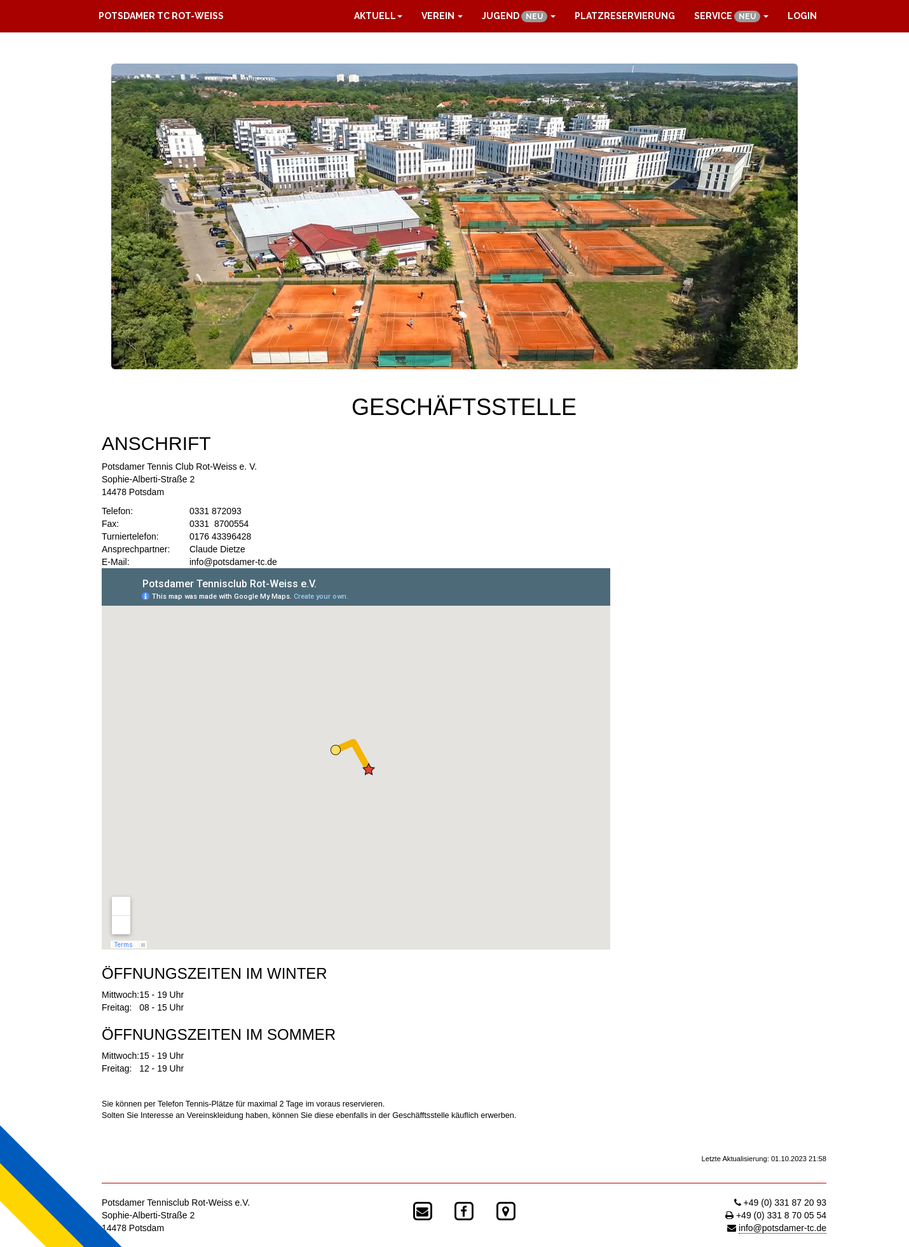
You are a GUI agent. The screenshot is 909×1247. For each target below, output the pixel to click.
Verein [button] (442, 16)
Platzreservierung (625, 16)
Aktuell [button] (378, 16)
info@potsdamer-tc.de (233, 562)
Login (802, 16)
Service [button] (731, 16)
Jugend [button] (519, 16)
